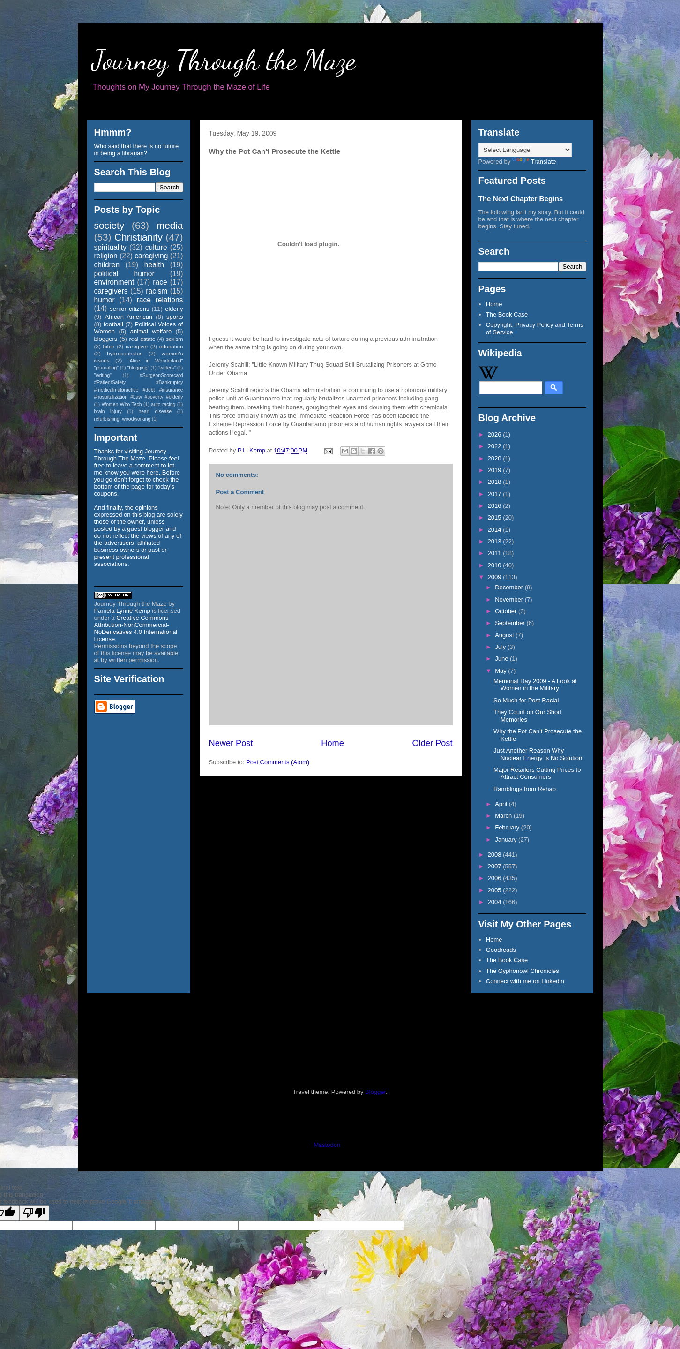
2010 (495, 565)
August (505, 635)
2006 (495, 878)
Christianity (138, 237)
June (502, 658)
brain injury (108, 411)
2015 (495, 517)
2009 (495, 576)
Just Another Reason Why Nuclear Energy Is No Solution (537, 754)
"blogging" (138, 367)
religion (106, 256)
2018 (495, 481)
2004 (495, 901)
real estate (142, 339)
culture (156, 247)
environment (114, 282)
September (510, 622)
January (506, 839)
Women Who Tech (122, 404)
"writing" (103, 375)
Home (332, 743)
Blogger (375, 1091)
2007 (495, 866)
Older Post (432, 743)
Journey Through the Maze (224, 60)
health (154, 265)
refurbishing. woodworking (122, 419)
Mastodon (327, 1144)
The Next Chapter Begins (520, 199)
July (501, 646)
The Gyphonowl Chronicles (522, 970)
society (109, 225)
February (508, 827)
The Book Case (507, 314)
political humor (124, 274)
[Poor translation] (34, 1213)
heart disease (155, 411)
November (510, 599)
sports (174, 316)
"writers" (167, 367)
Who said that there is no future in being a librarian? (136, 150)
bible (109, 346)
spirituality (110, 247)
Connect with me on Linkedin (525, 981)
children (107, 265)
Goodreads (501, 949)
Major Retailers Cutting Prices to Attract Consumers (537, 773)
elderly (174, 308)
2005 (495, 890)
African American (128, 316)
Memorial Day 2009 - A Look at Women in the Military (535, 685)
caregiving (151, 256)
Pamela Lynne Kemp (122, 610)
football (113, 324)
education (171, 346)
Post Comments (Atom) (277, 762)
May (501, 670)
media (170, 225)
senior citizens (129, 308)
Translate (534, 161)
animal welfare (151, 331)
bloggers (106, 338)
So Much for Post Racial (526, 700)
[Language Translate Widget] (525, 150)
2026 (495, 434)
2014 (495, 529)
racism (156, 291)
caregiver (137, 346)
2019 (495, 470)
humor (104, 300)
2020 (495, 458)
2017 (495, 493)
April (502, 803)
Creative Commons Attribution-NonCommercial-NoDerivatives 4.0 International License (136, 628)
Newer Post (231, 743)
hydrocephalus (124, 353)
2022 (495, 446)
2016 (495, 505)
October (506, 611)
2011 (495, 553)
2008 (495, 854)
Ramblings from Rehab (524, 788)
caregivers (111, 291)
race (160, 282)
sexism (174, 339)
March (504, 815)
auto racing (163, 404)
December (510, 587)
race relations (160, 300)
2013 (495, 541)
